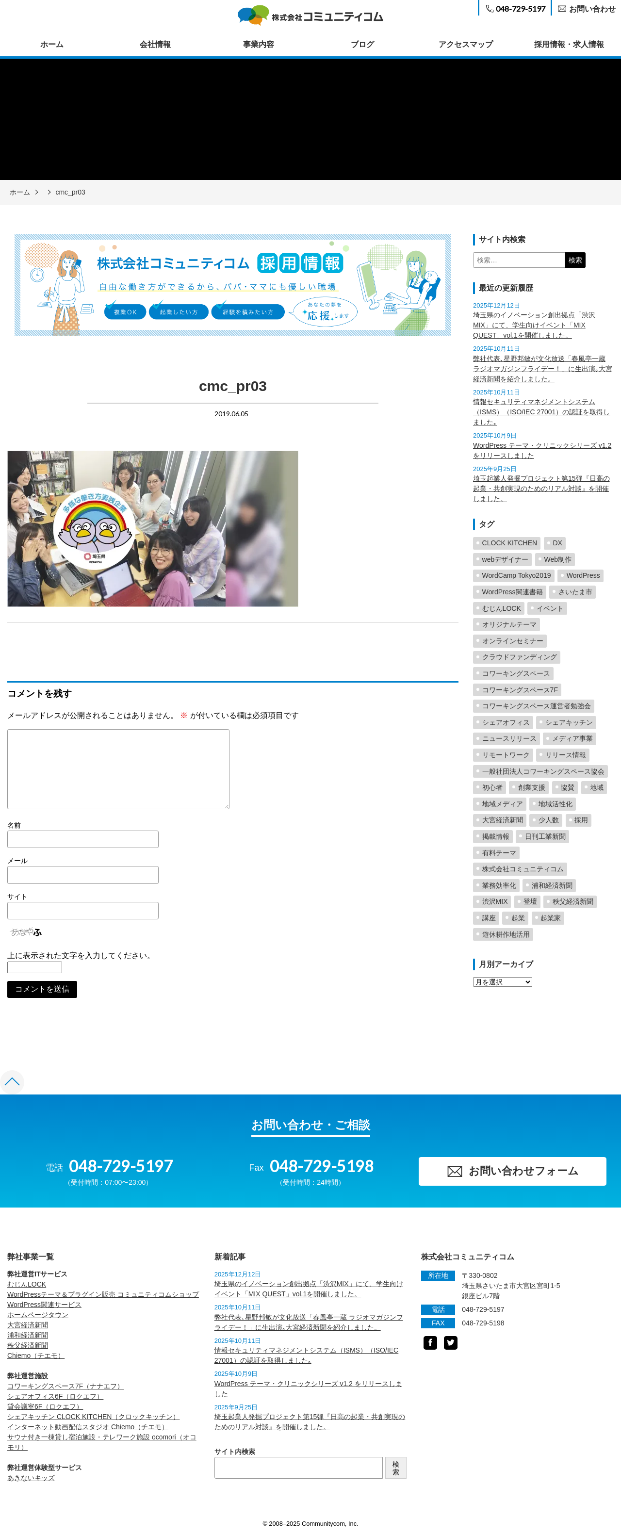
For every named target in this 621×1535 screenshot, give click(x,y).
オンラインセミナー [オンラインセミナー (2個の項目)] (512, 641)
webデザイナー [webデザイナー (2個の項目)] (505, 559)
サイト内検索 (234, 1451)
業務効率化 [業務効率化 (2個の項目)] (499, 885)
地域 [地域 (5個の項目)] (597, 787)
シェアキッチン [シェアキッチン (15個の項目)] (569, 722)
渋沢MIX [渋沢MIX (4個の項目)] (495, 901)
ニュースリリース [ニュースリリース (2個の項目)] (509, 738)
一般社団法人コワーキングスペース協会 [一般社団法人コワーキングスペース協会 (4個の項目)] (543, 771)
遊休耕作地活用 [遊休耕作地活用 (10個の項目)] (506, 934)
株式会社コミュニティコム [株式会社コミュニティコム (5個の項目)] (523, 869)
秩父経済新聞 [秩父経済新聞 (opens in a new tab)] (27, 1345)
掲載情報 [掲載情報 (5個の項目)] (495, 836)
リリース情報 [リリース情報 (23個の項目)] (565, 755)
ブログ (362, 44)
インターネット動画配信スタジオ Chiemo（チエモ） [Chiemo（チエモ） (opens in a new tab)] (87, 1427)
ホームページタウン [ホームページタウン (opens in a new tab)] (37, 1315)
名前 (14, 825)
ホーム (52, 44)
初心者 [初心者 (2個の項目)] (492, 787)
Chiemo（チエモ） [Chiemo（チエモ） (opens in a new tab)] (36, 1355)
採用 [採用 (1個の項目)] (581, 820)
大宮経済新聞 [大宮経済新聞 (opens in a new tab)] (27, 1325)
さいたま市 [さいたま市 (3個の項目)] (575, 592)
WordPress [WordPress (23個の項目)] (583, 575)
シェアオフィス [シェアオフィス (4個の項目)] (506, 722)
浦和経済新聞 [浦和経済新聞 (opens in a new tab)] (27, 1335)
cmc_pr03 (70, 192)
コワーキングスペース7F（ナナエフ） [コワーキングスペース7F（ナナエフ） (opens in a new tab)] (65, 1386)
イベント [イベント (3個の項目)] (550, 608)
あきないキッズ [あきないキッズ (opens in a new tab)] (31, 1478)
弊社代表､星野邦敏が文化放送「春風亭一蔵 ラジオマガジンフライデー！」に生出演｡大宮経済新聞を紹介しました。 (542, 369)
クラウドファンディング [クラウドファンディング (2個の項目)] (519, 657)
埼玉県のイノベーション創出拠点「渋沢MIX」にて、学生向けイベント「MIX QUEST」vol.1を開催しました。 (534, 325)
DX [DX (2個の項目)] (557, 543)
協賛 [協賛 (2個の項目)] (567, 787)
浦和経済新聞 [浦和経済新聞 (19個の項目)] (552, 885)
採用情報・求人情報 (569, 44)
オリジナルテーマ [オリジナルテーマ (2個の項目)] (509, 624)
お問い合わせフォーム (512, 1171)
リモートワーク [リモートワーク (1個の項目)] (506, 755)
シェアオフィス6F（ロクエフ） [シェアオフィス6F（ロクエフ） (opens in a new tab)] (55, 1396)
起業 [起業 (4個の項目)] (518, 918)
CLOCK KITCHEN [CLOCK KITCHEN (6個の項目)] (510, 543)
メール (17, 861)
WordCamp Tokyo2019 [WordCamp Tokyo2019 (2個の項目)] (516, 575)
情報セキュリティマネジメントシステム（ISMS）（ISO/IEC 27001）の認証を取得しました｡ (541, 412)
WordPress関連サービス (44, 1304)
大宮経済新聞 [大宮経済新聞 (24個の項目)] (502, 820)
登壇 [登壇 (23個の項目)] (530, 901)
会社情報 (155, 44)
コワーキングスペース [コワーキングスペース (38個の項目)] (516, 673)
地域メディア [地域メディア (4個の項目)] (502, 804)
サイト (17, 896)
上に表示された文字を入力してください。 (81, 955)
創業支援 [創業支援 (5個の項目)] (531, 787)
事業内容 (258, 44)
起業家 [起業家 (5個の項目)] (550, 918)
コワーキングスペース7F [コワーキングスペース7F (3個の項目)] (520, 690)
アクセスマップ (466, 44)
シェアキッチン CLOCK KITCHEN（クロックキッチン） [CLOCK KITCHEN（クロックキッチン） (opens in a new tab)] (93, 1417)
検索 (395, 1468)
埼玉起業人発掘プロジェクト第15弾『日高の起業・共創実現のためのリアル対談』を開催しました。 (541, 488)
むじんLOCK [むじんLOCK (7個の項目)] (501, 608)
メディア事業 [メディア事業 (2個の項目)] (572, 738)
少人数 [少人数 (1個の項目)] (549, 820)
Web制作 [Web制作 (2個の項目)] (558, 559)
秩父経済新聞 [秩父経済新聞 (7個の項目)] (573, 901)
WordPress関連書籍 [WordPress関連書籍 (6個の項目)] (512, 592)
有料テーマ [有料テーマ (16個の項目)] (499, 853)
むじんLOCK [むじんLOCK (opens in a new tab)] (26, 1284)
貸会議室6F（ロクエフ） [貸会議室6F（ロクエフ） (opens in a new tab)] (45, 1406)
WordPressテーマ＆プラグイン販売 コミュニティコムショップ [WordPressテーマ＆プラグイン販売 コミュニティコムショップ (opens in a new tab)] (103, 1294)
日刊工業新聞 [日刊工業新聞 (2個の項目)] (545, 836)
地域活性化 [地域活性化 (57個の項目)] (555, 804)
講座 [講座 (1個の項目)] (489, 918)
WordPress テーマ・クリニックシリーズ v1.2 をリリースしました (542, 450)
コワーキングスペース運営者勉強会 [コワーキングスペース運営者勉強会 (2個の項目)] (536, 706)
